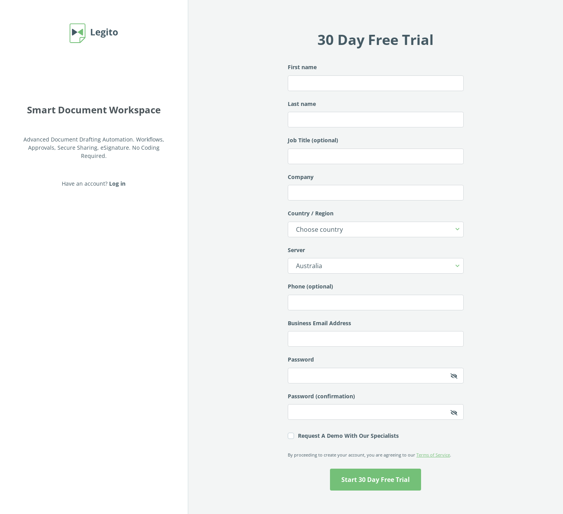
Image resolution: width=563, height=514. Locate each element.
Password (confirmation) (376, 406)
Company (376, 187)
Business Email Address (376, 333)
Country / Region (376, 223)
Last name (376, 114)
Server (376, 260)
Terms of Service (433, 455)
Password (376, 369)
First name (376, 77)
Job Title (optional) (376, 150)
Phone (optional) (376, 296)
